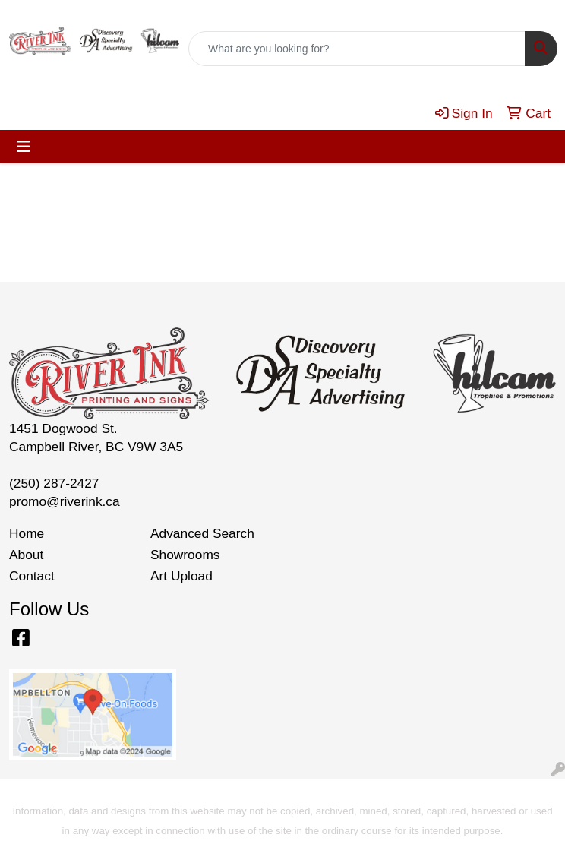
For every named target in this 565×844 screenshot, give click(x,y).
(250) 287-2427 (54, 483)
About (26, 554)
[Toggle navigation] (23, 146)
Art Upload (181, 575)
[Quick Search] (357, 48)
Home (26, 533)
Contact (32, 575)
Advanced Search (202, 533)
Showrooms (185, 554)
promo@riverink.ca (64, 501)
